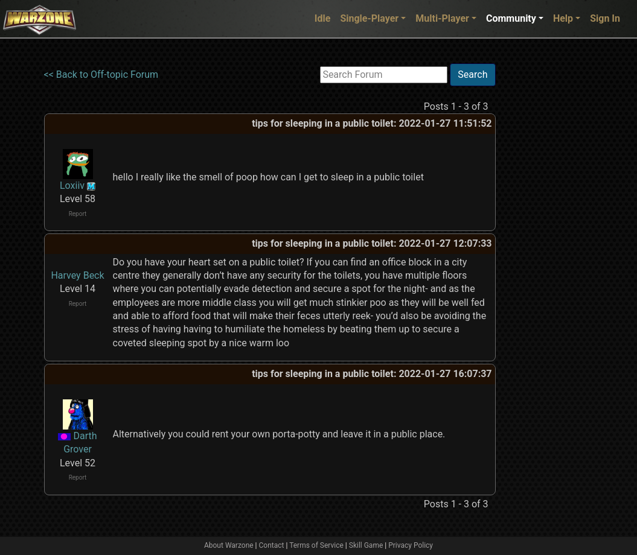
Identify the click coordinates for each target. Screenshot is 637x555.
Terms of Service (316, 545)
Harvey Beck (77, 275)
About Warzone (229, 545)
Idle (323, 18)
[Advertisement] (545, 244)
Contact (271, 545)
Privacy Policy (410, 545)
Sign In (605, 18)
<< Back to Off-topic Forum (101, 74)
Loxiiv (72, 185)
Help (563, 18)
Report (78, 214)
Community (511, 18)
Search (472, 74)
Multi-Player (442, 18)
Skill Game (366, 545)
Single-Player (369, 18)
